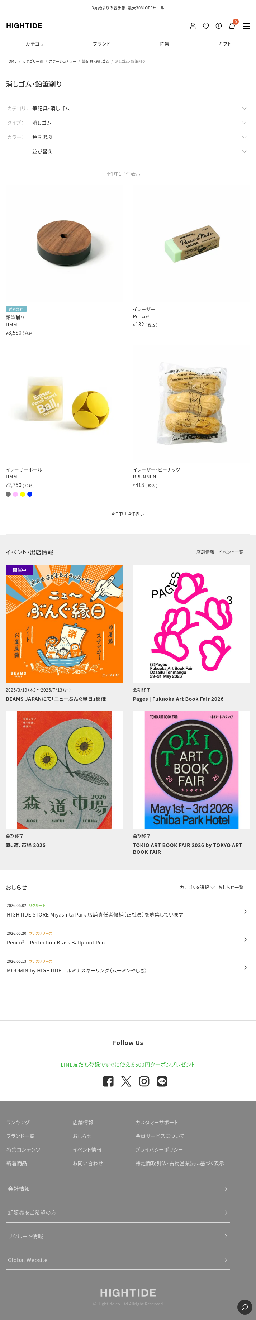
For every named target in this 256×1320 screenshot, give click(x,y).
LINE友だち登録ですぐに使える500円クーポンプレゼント (128, 1064)
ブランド (102, 43)
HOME (11, 61)
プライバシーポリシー (159, 1149)
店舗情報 (205, 552)
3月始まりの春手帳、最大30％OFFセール (127, 7)
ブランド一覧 (20, 1135)
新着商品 (16, 1163)
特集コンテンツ (23, 1149)
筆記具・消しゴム (95, 61)
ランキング (18, 1122)
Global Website (28, 1259)
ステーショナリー (62, 61)
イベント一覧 (231, 552)
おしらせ (82, 1135)
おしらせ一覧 (230, 887)
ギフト (225, 43)
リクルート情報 (25, 1236)
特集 (165, 43)
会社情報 (19, 1188)
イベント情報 (87, 1149)
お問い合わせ (88, 1163)
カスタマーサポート (157, 1122)
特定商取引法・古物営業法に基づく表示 (180, 1163)
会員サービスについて (160, 1135)
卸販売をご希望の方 (32, 1212)
